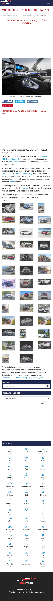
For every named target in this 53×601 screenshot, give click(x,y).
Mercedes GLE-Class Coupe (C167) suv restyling (22, 378)
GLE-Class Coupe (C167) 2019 (28, 16)
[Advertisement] (26, 41)
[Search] (47, 386)
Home (4, 16)
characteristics (15, 162)
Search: (6, 382)
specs (12, 182)
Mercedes (11, 16)
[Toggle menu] (48, 3)
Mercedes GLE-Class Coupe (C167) (17, 174)
